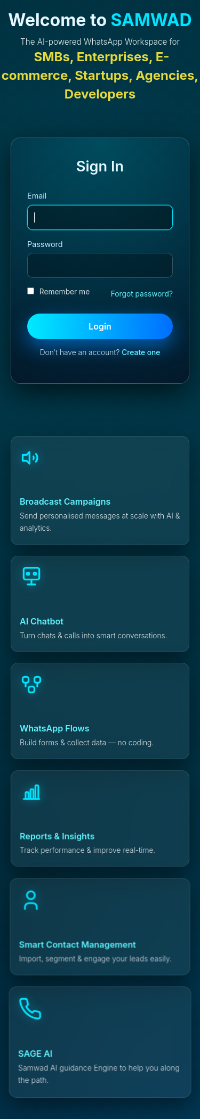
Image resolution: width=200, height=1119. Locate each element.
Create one (141, 352)
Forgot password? (142, 294)
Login (100, 326)
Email (36, 195)
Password (45, 244)
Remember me (58, 291)
